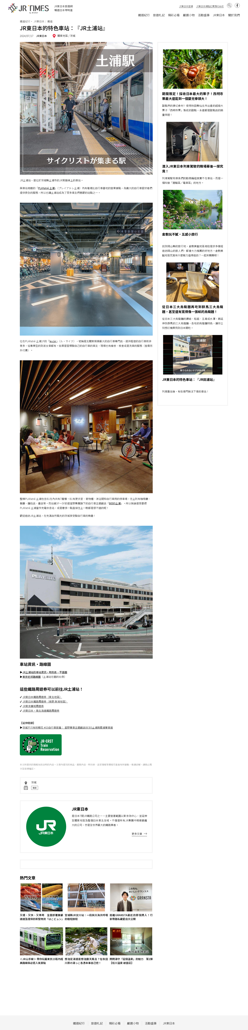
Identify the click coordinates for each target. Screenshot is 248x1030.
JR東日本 (219, 15)
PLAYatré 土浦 (46, 188)
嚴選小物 (189, 15)
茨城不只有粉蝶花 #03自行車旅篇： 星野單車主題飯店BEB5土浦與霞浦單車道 (67, 727)
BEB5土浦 (115, 503)
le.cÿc (52, 341)
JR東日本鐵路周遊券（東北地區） (42, 697)
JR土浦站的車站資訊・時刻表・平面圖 (44, 672)
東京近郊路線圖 (31, 677)
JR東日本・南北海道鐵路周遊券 (40, 710)
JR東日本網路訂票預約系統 (210, 6)
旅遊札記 (159, 15)
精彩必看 (174, 15)
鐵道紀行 (144, 15)
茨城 (72, 36)
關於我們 (234, 15)
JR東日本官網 (186, 6)
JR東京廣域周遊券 (33, 706)
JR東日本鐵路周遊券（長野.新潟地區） (45, 701)
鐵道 (35, 787)
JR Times (28, 8)
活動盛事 (204, 15)
